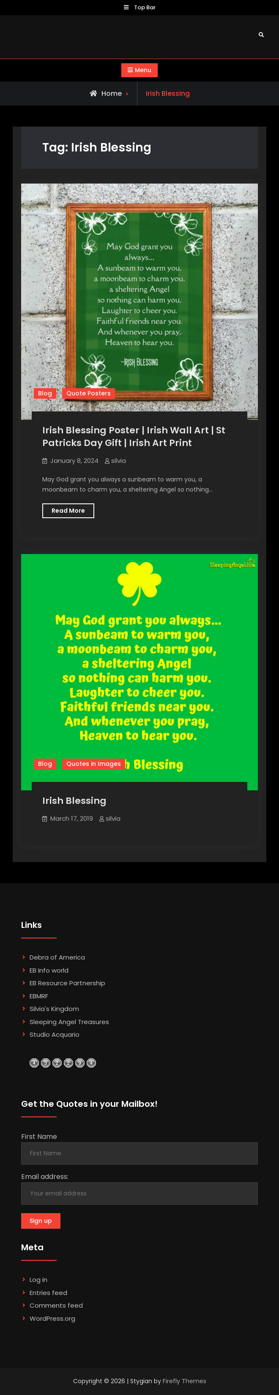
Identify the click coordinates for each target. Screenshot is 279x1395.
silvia (118, 460)
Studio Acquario (54, 1034)
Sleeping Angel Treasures (69, 1021)
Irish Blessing (74, 800)
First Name (39, 1136)
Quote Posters (88, 393)
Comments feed (56, 1305)
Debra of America (57, 957)
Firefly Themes (184, 1381)
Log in (38, 1279)
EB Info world (49, 970)
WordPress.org (52, 1318)
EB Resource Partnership (67, 983)
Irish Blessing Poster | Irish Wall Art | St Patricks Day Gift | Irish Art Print (133, 437)
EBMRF (39, 996)
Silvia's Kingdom (54, 1008)
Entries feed (48, 1292)
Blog (45, 393)
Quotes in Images (93, 764)
